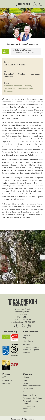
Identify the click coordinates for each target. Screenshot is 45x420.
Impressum (7, 380)
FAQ (25, 338)
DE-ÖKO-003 (30, 322)
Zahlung (26, 353)
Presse (25, 412)
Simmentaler (9, 88)
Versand (26, 344)
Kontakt (26, 335)
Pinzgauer (8, 91)
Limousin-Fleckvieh (25, 88)
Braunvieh (8, 85)
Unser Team (28, 389)
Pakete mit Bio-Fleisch (32, 398)
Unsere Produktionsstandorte (32, 384)
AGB (4, 377)
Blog (25, 380)
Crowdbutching (29, 395)
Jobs (25, 392)
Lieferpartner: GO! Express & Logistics (31, 348)
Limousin (27, 85)
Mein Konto (28, 341)
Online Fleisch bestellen (29, 407)
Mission (26, 377)
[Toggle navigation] (4, 3)
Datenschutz (7, 383)
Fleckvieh (18, 85)
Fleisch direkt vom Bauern (30, 402)
